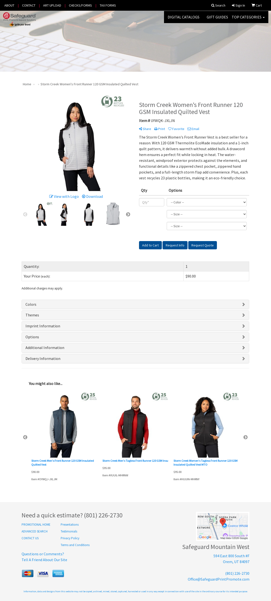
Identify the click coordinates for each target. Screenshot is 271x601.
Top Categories (248, 19)
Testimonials (69, 531)
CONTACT (28, 5)
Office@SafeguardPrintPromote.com (218, 579)
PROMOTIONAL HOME (36, 525)
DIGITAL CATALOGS (183, 19)
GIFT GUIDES (217, 19)
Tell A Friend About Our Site (44, 559)
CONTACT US (30, 538)
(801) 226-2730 (237, 573)
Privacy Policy (70, 538)
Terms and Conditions (75, 545)
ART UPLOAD (52, 5)
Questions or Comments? (43, 553)
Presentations (70, 525)
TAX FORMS (108, 5)
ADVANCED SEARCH (35, 531)
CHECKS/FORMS (80, 5)
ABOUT (9, 5)
